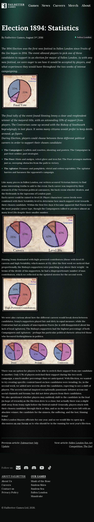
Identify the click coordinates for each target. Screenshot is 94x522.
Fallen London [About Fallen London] (39, 492)
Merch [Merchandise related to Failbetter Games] (73, 5)
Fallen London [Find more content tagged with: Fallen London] (83, 37)
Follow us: (7, 467)
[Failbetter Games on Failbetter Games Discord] (34, 467)
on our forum (21, 423)
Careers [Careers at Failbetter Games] (59, 5)
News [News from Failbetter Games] (46, 5)
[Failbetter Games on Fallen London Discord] (26, 467)
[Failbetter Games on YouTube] (41, 467)
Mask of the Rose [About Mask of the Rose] (40, 481)
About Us (7, 481)
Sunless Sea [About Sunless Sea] (37, 488)
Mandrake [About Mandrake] (37, 496)
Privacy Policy (10, 492)
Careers (6, 485)
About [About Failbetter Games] (86, 5)
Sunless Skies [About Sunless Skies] (38, 485)
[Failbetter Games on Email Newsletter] (18, 467)
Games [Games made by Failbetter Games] (33, 5)
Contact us (8, 488)
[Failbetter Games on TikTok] (49, 467)
